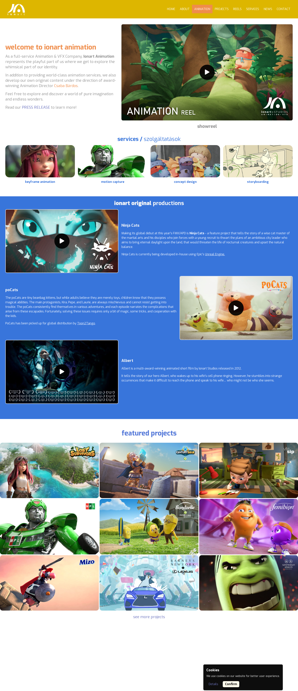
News (268, 9)
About (185, 9)
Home (171, 9)
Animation (202, 9)
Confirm (231, 684)
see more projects (149, 616)
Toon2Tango (86, 323)
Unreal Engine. (215, 254)
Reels (237, 9)
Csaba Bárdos (66, 85)
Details (213, 684)
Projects (222, 9)
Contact (283, 9)
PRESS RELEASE (36, 107)
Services (252, 9)
